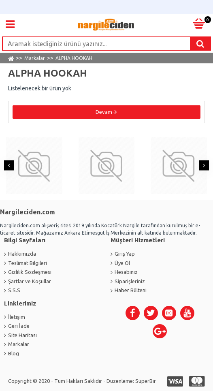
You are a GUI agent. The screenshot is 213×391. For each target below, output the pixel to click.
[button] (9, 165)
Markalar (34, 58)
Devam (104, 112)
